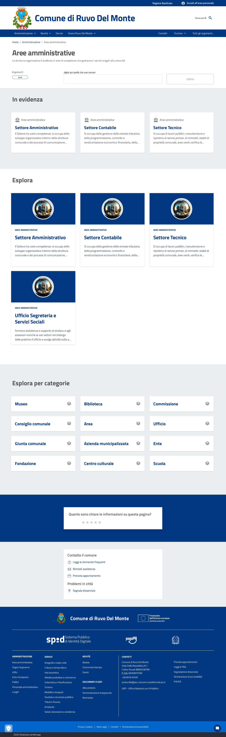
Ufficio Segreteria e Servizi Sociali (35, 318)
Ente (157, 443)
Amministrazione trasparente (97, 693)
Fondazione (25, 463)
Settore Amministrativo (36, 127)
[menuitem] (163, 33)
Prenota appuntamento (185, 662)
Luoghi (15, 692)
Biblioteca (93, 404)
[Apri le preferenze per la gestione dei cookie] (9, 728)
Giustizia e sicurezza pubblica (59, 697)
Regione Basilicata (162, 3)
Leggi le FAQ (180, 667)
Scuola (159, 463)
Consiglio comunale (32, 423)
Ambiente (49, 707)
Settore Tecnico (167, 127)
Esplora (22, 180)
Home (15, 42)
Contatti (127, 657)
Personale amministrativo (25, 687)
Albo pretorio (89, 688)
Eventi (86, 672)
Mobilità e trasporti (54, 692)
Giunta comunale (30, 443)
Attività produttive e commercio (60, 677)
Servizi (48, 657)
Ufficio (159, 423)
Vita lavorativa (52, 672)
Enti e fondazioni (20, 677)
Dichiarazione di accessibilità (188, 676)
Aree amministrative (55, 42)
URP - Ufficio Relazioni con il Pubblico (140, 688)
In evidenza (27, 99)
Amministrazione (31, 42)
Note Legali (102, 726)
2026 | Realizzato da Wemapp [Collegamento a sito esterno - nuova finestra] (27, 734)
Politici (15, 682)
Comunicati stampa (92, 667)
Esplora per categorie (41, 383)
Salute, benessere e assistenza (60, 712)
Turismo (49, 687)
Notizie (86, 662)
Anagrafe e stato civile (56, 663)
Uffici (14, 672)
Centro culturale (99, 463)
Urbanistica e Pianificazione (58, 682)
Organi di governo (21, 667)
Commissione (165, 404)
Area (88, 423)
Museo (21, 404)
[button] (197, 3)
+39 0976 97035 (130, 677)
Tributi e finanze (52, 702)
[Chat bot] (217, 728)
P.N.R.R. (177, 681)
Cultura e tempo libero (55, 667)
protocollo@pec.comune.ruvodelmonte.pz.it (143, 682)
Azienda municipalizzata (106, 443)
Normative (88, 698)
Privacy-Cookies (85, 726)
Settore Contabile (100, 127)
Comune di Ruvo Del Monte (85, 18)
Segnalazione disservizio (186, 672)
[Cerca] (210, 17)
